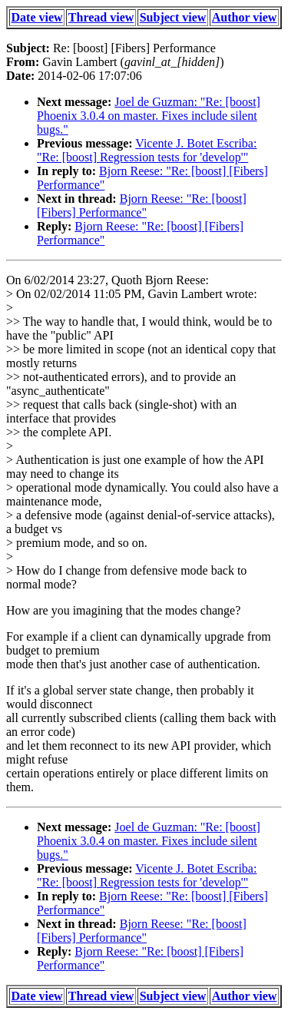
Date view (37, 17)
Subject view (173, 17)
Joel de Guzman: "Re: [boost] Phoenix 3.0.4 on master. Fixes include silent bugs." (148, 115)
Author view (244, 17)
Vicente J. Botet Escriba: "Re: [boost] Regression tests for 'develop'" (147, 150)
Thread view (101, 17)
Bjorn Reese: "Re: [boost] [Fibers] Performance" (142, 205)
